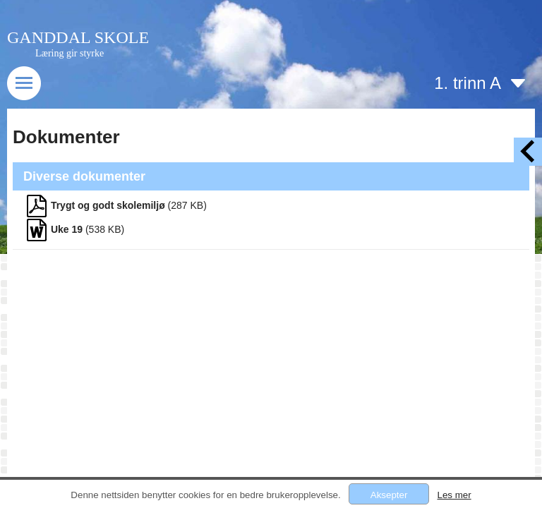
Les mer (454, 495)
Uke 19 (67, 229)
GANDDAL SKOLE (78, 37)
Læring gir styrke (69, 53)
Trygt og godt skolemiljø (108, 205)
